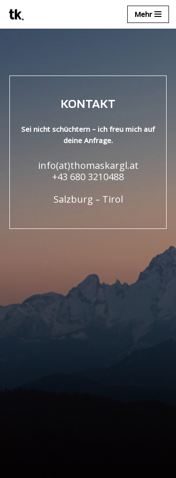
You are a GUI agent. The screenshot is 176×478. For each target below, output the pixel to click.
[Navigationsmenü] (148, 14)
